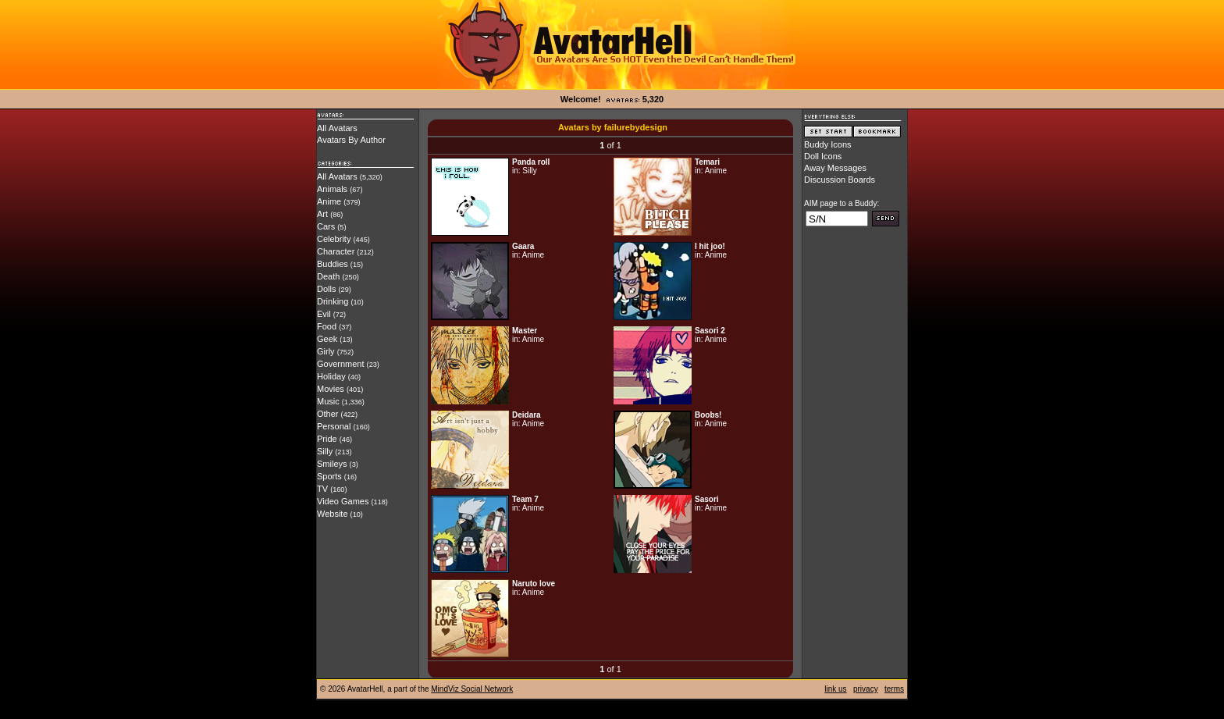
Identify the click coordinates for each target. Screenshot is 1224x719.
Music (328, 401)
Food (326, 326)
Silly (325, 451)
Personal (333, 426)
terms (894, 689)
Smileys (332, 463)
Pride (327, 438)
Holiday (331, 376)
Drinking (332, 301)
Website (332, 513)
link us (835, 689)
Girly (326, 351)
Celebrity (333, 239)
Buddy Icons (828, 144)
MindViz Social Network (472, 689)
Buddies (332, 264)
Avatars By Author (351, 139)
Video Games (342, 501)
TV (322, 488)
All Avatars (337, 128)
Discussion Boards (839, 179)
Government (341, 363)
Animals (332, 189)
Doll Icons (823, 156)
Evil (324, 314)
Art (322, 214)
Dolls (326, 289)
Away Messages (835, 168)
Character (335, 251)
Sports (329, 476)
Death (328, 276)
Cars (326, 226)
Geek (327, 338)
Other (328, 413)
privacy (865, 689)
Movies (330, 388)
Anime (329, 201)
